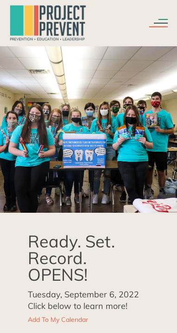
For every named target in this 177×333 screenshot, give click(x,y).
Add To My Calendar (58, 319)
